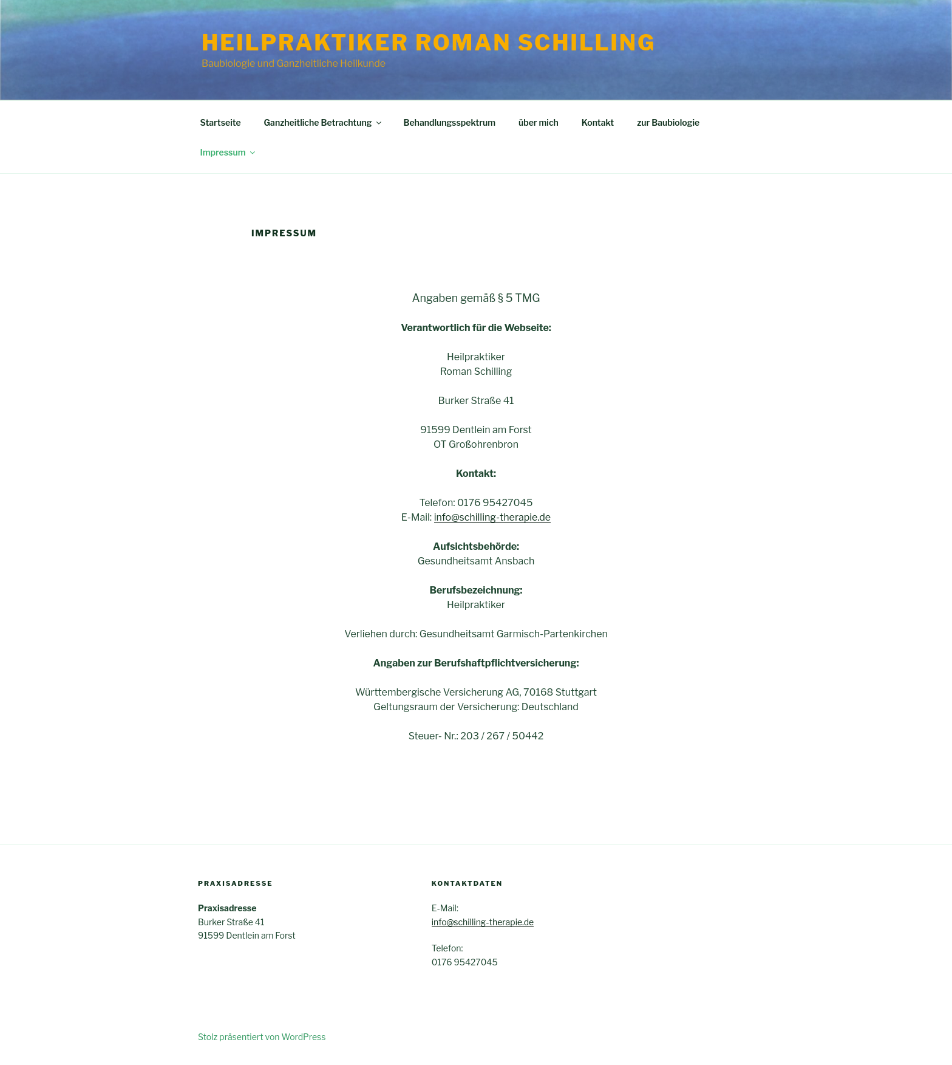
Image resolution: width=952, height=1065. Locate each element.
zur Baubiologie (668, 122)
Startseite (220, 122)
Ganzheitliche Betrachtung (324, 122)
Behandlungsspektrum (449, 122)
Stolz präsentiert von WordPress (261, 1037)
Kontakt (598, 122)
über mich (538, 122)
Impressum (228, 152)
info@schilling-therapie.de (492, 517)
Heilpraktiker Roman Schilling (429, 42)
